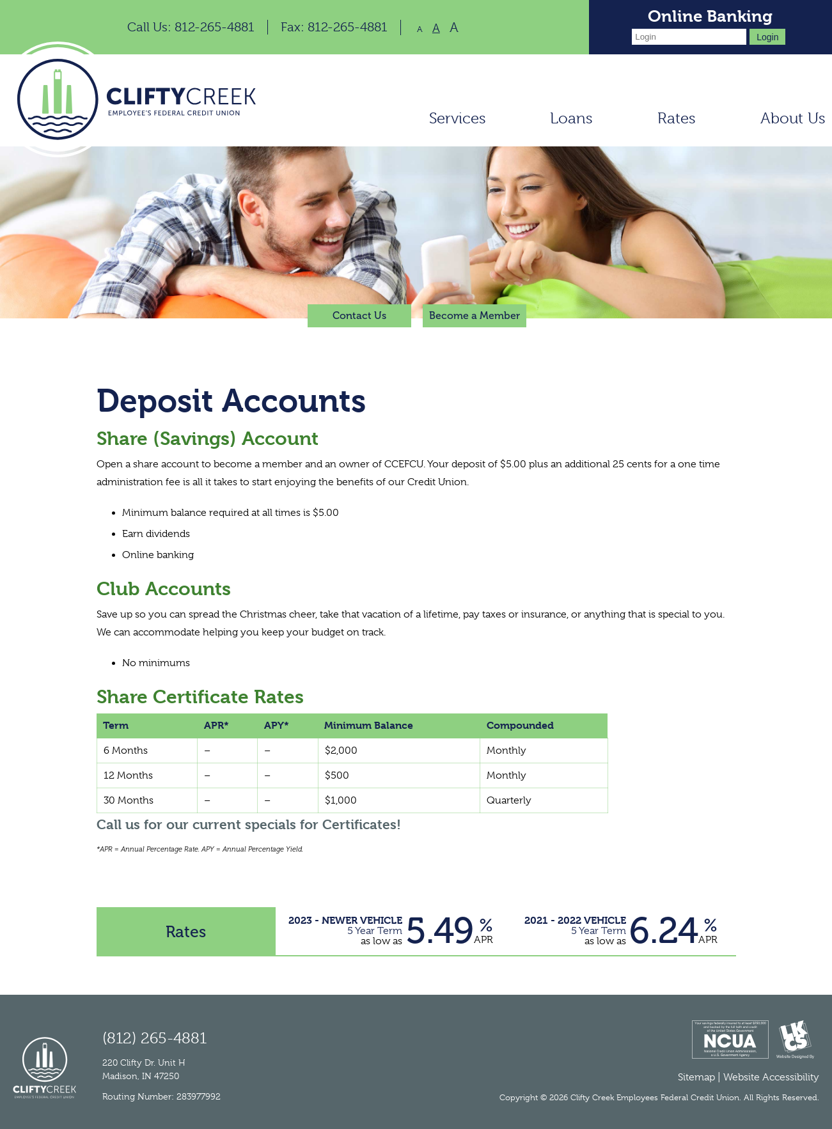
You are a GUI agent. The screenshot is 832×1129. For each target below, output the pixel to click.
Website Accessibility (771, 1077)
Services (457, 118)
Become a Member (474, 315)
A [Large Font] (454, 27)
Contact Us (359, 315)
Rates (676, 118)
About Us (793, 118)
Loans (571, 118)
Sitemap (696, 1077)
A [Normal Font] (436, 28)
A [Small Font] (420, 29)
